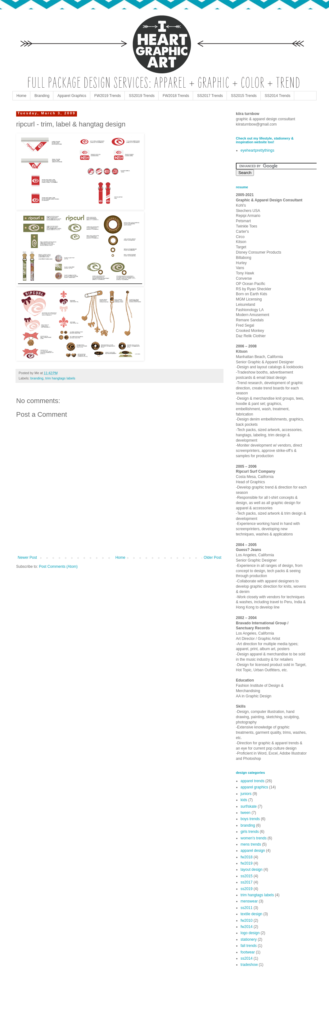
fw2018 (247, 857)
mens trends (251, 844)
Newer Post (27, 557)
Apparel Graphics (71, 96)
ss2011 (247, 908)
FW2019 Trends (107, 96)
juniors (246, 794)
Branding (41, 96)
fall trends (249, 945)
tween (245, 812)
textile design (251, 914)
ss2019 (247, 889)
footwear (248, 952)
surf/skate (249, 806)
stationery (249, 939)
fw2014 (247, 927)
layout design (252, 869)
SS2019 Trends (142, 96)
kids (244, 800)
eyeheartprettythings (257, 150)
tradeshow (249, 964)
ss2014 (247, 958)
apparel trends (252, 781)
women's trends (254, 838)
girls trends (250, 831)
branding (36, 378)
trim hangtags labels (60, 378)
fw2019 (247, 863)
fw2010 (247, 920)
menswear (249, 901)
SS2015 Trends (244, 96)
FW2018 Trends (176, 96)
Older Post (212, 557)
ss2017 (247, 882)
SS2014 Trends (278, 96)
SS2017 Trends (210, 96)
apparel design (253, 850)
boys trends (250, 819)
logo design (250, 933)
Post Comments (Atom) (58, 566)
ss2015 (247, 876)
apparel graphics (254, 787)
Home (21, 96)
